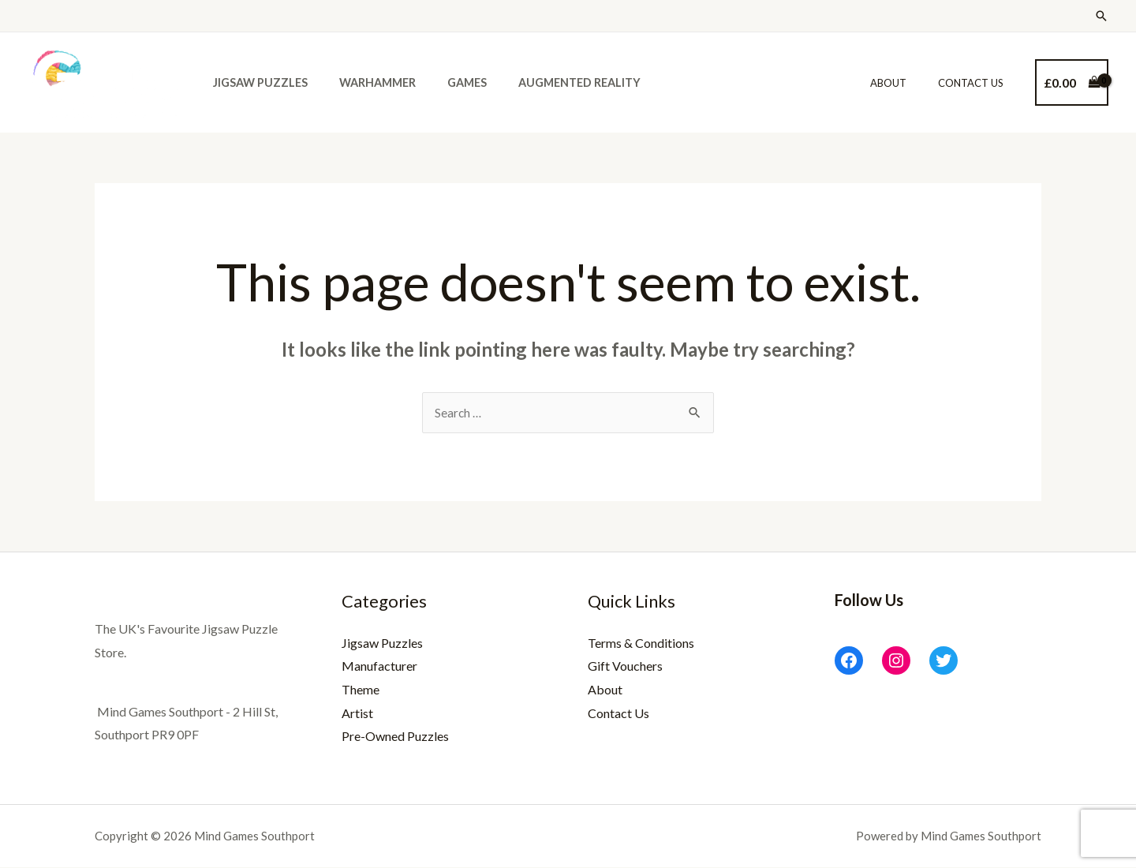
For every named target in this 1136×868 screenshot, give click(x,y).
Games (445, 82)
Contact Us (976, 83)
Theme (360, 690)
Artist (357, 713)
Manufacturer (379, 666)
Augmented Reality (549, 82)
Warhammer (364, 82)
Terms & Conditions (641, 643)
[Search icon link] (1101, 16)
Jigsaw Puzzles (255, 82)
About (905, 83)
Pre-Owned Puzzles (395, 736)
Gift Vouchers (625, 666)
